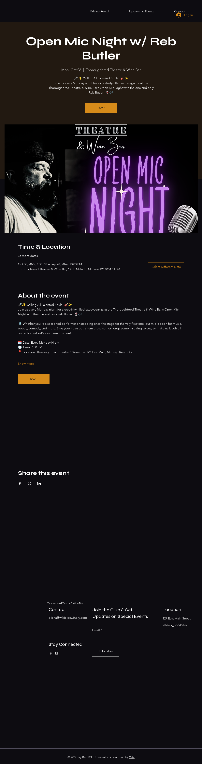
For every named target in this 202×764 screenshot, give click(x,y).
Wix (132, 757)
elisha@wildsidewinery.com (68, 617)
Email (96, 630)
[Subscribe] (105, 651)
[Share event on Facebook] (20, 483)
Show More (26, 363)
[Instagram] (57, 653)
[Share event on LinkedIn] (39, 483)
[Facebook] (51, 653)
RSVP (101, 108)
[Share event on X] (29, 483)
